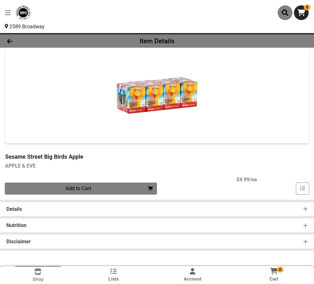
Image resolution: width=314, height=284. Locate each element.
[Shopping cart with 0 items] (301, 12)
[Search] (285, 12)
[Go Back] (43, 41)
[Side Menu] (8, 12)
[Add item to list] (302, 189)
